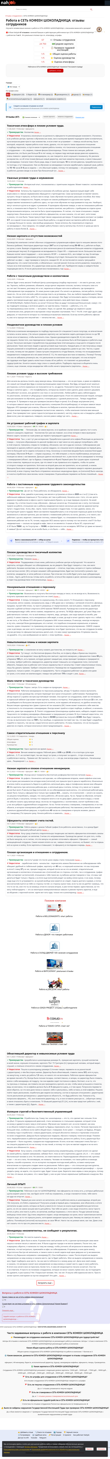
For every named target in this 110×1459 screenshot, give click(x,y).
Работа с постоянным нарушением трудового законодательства (46, 484)
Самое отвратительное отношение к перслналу (36, 733)
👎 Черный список (71, 1432)
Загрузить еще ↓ (45, 1283)
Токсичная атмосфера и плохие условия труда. (35, 125)
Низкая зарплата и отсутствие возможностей (34, 235)
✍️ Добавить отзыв (25, 1432)
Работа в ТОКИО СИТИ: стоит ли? (54, 1026)
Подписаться (96, 107)
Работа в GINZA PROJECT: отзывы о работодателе (54, 1007)
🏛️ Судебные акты (39, 1435)
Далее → (37, 132)
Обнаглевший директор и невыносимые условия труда (40, 1053)
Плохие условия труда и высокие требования (34, 373)
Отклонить (101, 1449)
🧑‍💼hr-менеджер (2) (45, 94)
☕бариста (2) (31, 94)
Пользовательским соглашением (17, 1449)
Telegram (42, 1438)
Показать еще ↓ (8, 1310)
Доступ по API (23, 1438)
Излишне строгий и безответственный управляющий (39, 1111)
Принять (89, 1449)
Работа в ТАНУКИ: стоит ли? (54, 1044)
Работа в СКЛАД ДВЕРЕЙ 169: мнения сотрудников (54, 952)
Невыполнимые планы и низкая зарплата (32, 642)
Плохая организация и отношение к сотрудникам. (37, 852)
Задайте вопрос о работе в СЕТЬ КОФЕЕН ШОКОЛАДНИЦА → (19, 1317)
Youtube (34, 1438)
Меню (107, 3)
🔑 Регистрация (55, 1435)
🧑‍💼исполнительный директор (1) (19, 99)
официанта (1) (39, 99)
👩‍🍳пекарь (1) (87, 94)
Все (8, 94)
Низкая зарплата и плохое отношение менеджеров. (38, 768)
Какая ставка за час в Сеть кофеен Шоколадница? (23, 1297)
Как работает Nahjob (81, 1435)
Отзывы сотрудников (13, 16)
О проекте (67, 1435)
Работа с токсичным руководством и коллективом (38, 275)
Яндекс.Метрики (31, 1447)
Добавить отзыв (55, 71)
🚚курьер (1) (76, 94)
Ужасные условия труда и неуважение (30, 177)
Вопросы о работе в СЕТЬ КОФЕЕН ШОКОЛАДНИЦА (29, 1292)
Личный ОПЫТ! (16, 1184)
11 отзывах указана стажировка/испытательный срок (57, 1396)
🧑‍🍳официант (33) (17, 94)
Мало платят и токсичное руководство (30, 680)
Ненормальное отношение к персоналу (31, 586)
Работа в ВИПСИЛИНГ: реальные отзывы (54, 971)
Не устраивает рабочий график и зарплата (33, 423)
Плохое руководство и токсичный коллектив (34, 552)
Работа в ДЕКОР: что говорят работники (54, 934)
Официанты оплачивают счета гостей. (30, 820)
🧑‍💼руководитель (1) (62, 94)
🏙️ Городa (58, 1432)
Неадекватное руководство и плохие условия (34, 324)
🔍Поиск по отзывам (43, 1432)
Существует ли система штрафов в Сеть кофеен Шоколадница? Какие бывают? (35, 1304)
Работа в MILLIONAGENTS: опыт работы (54, 916)
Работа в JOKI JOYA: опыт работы (54, 989)
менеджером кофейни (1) (56, 99)
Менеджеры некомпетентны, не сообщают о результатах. (42, 1230)
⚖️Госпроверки (24, 1435)
